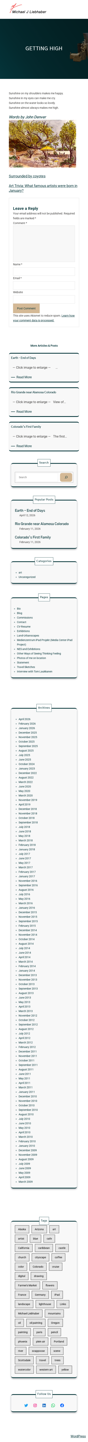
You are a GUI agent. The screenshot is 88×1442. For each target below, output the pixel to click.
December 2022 (34, 843)
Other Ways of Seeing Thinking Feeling (41, 647)
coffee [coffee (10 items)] (53, 1274)
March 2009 (33, 1088)
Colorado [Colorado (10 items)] (40, 1280)
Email (17, 278)
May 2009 (32, 1083)
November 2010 (34, 1040)
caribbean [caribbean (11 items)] (44, 1269)
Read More (24, 377)
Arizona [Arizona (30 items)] (41, 1257)
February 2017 (34, 902)
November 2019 (34, 859)
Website (18, 292)
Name (17, 264)
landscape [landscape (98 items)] (32, 1302)
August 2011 (33, 1021)
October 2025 (33, 824)
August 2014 (33, 945)
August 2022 (33, 846)
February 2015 (34, 935)
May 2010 (32, 1056)
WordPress (78, 1436)
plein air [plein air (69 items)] (42, 1325)
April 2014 (32, 954)
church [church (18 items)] (30, 1274)
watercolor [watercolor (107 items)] (32, 1341)
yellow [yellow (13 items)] (57, 1341)
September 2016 (34, 911)
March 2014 (33, 956)
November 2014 (34, 940)
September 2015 (34, 932)
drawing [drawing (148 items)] (41, 1285)
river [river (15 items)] (29, 1330)
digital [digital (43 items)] (30, 1285)
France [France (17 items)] (30, 1297)
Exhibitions (31, 634)
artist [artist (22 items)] (30, 1263)
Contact (30, 628)
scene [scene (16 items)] (52, 1330)
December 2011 (34, 1010)
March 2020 (33, 857)
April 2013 (32, 983)
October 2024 (33, 838)
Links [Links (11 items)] (55, 1302)
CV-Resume (32, 631)
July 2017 (32, 892)
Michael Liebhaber (16, 1436)
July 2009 (32, 1077)
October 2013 (33, 970)
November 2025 (34, 822)
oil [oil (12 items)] (29, 1313)
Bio (29, 620)
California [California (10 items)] (31, 1269)
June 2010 (32, 1053)
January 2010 (34, 1067)
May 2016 (32, 919)
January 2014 (34, 962)
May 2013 (32, 980)
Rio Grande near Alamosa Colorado (42, 524)
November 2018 (34, 867)
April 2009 (32, 1085)
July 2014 (32, 948)
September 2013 (34, 972)
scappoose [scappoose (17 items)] (40, 1330)
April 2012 (32, 1002)
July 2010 (32, 1050)
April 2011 (32, 1029)
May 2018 (32, 881)
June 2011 (32, 1023)
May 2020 (32, 854)
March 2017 (33, 900)
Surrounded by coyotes (27, 176)
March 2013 (33, 986)
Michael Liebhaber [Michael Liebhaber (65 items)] (34, 1308)
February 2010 (34, 1064)
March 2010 (33, 1061)
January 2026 (34, 816)
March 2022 (33, 849)
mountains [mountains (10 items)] (50, 1308)
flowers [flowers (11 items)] (47, 1291)
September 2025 (34, 827)
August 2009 (33, 1075)
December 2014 (34, 937)
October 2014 (33, 943)
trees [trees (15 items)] (52, 1336)
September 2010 (34, 1045)
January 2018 (34, 889)
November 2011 (34, 1013)
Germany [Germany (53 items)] (41, 1297)
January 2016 (34, 924)
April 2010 (32, 1059)
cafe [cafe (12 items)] (47, 1263)
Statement (31, 653)
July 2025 (32, 832)
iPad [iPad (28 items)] (52, 1297)
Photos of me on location (36, 650)
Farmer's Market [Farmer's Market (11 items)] (34, 1291)
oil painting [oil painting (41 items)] (39, 1313)
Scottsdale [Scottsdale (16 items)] (32, 1336)
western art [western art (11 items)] (45, 1341)
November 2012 (34, 988)
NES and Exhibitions (34, 644)
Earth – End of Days (35, 516)
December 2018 (34, 865)
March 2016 (33, 921)
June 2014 (32, 951)
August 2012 (33, 997)
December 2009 (34, 1069)
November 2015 (34, 929)
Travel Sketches (33, 655)
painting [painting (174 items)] (31, 1319)
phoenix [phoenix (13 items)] (31, 1325)
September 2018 (34, 873)
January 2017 (34, 905)
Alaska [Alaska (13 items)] (30, 1257)
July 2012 (32, 999)
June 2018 (32, 878)
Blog (29, 623)
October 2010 (33, 1042)
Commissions (32, 626)
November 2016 (34, 908)
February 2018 (34, 886)
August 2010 (33, 1048)
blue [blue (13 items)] (38, 1263)
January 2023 (34, 840)
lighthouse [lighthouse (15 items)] (44, 1302)
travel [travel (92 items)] (43, 1336)
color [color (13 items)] (30, 1280)
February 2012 (34, 1007)
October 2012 (33, 991)
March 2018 (33, 884)
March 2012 (33, 1005)
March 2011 (33, 1031)
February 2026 (34, 814)
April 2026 (32, 811)
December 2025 (34, 819)
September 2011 (34, 1018)
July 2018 (32, 875)
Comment (20, 223)
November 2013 (34, 967)
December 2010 (34, 1037)
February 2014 (34, 959)
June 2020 (32, 851)
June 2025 (32, 835)
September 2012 (34, 994)
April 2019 (32, 862)
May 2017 (32, 897)
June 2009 (32, 1080)
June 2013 (32, 978)
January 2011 (34, 1034)
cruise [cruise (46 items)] (51, 1280)
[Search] (57, 476)
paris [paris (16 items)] (41, 1319)
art (30, 573)
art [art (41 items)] (50, 1257)
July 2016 (32, 916)
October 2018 (33, 870)
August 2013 (33, 975)
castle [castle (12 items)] (55, 1269)
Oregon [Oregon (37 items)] (50, 1313)
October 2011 (33, 1015)
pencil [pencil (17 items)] (50, 1319)
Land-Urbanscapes (34, 636)
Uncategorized (34, 575)
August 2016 (33, 913)
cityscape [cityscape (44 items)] (41, 1274)
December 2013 (34, 964)
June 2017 (32, 894)
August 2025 (33, 830)
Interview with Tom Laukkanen (38, 658)
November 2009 (34, 1072)
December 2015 (34, 927)
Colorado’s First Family (37, 532)
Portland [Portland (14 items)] (53, 1325)
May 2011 (32, 1026)
